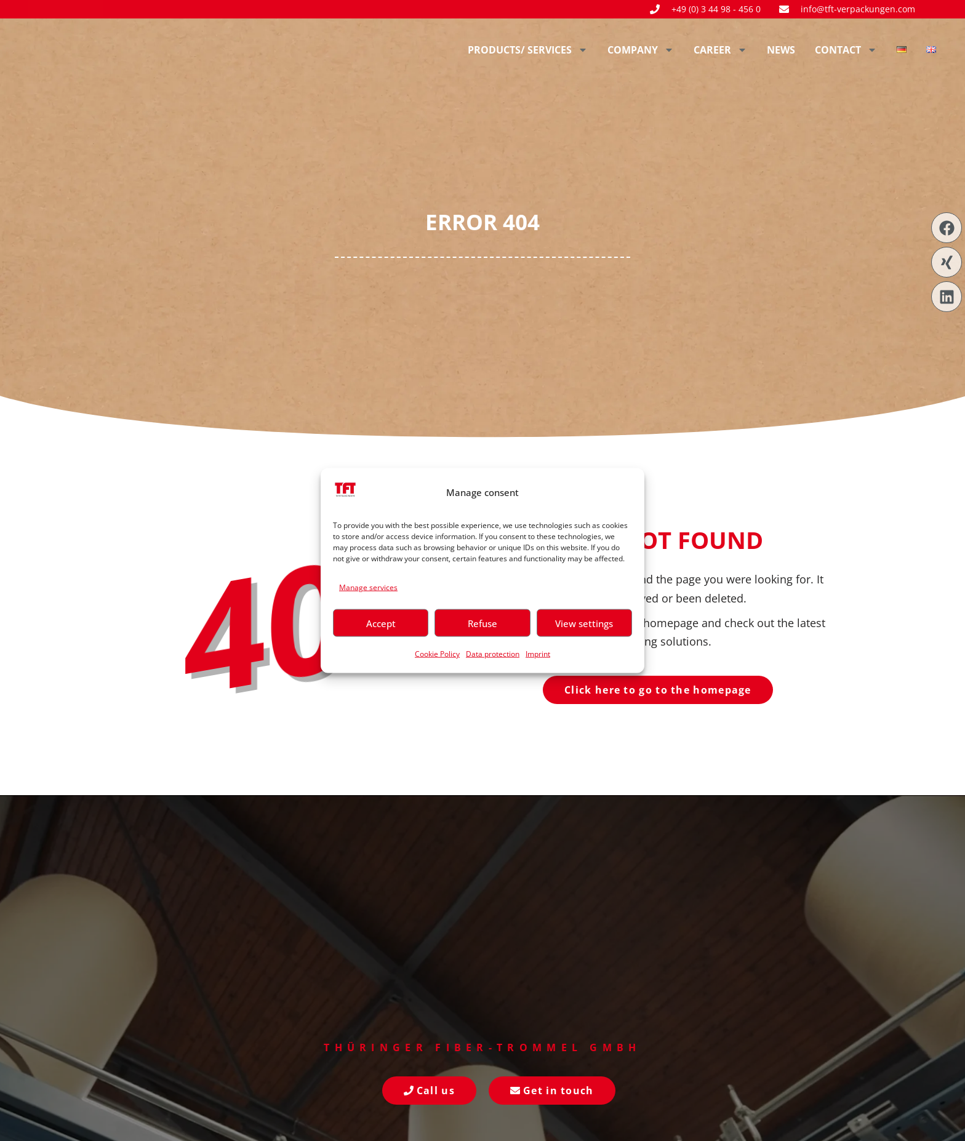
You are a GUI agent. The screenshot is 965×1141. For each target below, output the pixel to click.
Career (720, 50)
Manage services (368, 587)
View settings (584, 623)
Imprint (538, 654)
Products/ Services (528, 50)
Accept (381, 623)
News (781, 50)
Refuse (482, 623)
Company (640, 50)
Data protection (492, 654)
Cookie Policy (437, 654)
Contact (846, 50)
